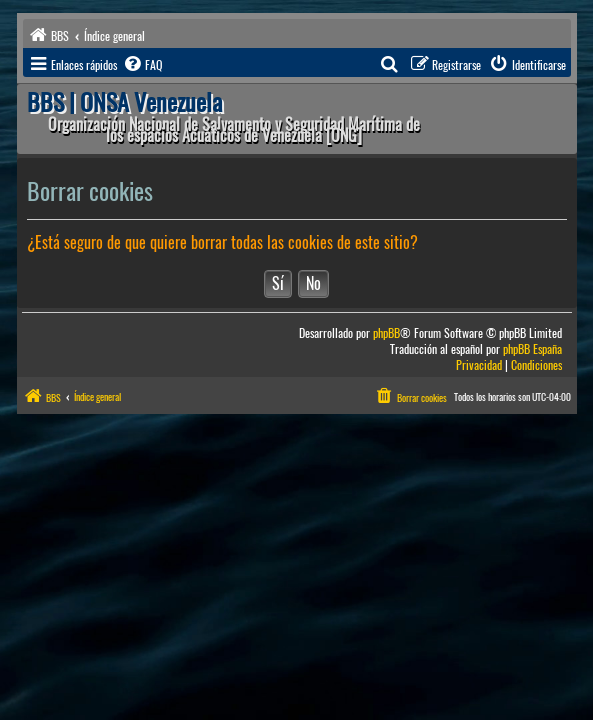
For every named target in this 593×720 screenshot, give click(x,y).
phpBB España (532, 349)
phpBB (386, 333)
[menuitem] (142, 65)
